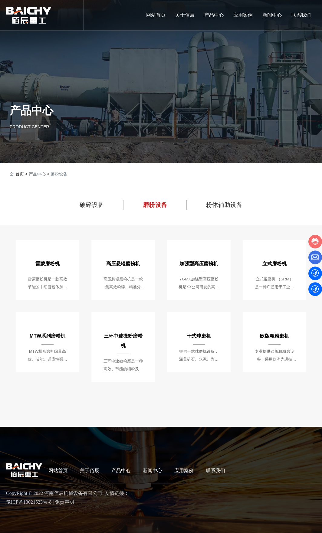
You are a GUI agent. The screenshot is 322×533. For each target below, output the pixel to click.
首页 (19, 174)
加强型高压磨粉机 (198, 263)
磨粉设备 (155, 204)
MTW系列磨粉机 (47, 335)
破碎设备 (92, 204)
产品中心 (31, 111)
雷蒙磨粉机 (47, 263)
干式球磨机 (199, 335)
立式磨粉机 (274, 263)
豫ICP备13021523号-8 (28, 502)
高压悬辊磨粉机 (123, 263)
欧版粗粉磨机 (274, 335)
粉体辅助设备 (224, 204)
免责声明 (64, 502)
